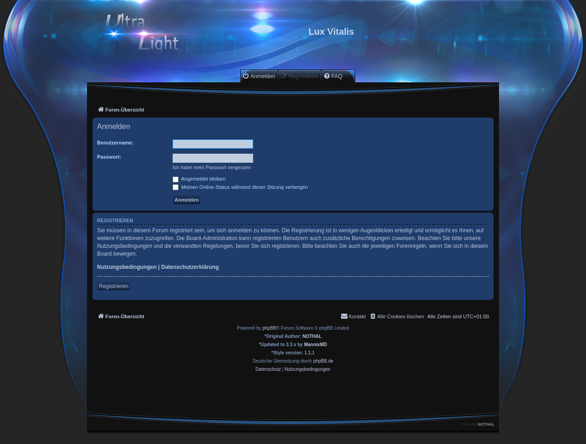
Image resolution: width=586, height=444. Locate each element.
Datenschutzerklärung (190, 267)
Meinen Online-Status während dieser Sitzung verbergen (240, 187)
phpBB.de (323, 361)
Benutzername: (115, 142)
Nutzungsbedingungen (127, 267)
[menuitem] (258, 76)
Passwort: (109, 157)
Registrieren (114, 286)
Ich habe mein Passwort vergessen (212, 167)
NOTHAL (312, 336)
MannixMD (315, 344)
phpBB (269, 328)
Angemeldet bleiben (199, 179)
